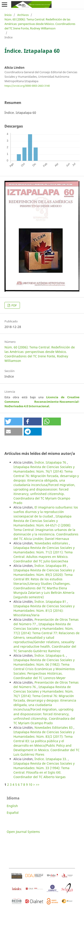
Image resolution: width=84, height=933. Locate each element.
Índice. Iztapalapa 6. (50, 655)
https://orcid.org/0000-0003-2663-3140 (27, 85)
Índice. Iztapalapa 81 (50, 601)
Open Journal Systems (23, 832)
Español (13, 812)
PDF (14, 305)
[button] (13, 421)
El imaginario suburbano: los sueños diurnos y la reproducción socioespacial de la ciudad (45, 511)
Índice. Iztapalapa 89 (50, 565)
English (12, 806)
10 (30, 784)
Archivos (23, 15)
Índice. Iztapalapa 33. (51, 759)
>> (37, 784)
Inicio (8, 15)
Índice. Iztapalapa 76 (50, 462)
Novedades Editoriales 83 (53, 727)
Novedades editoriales (51, 543)
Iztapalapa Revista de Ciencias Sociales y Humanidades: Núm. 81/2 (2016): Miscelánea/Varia (44, 610)
